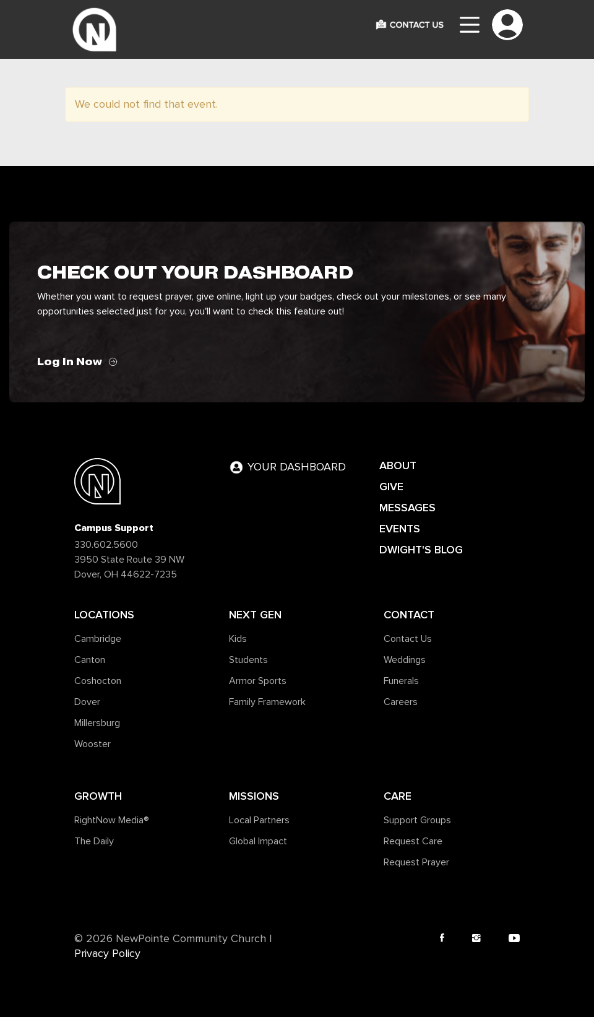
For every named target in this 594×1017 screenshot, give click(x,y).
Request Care (413, 841)
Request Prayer (416, 862)
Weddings (405, 660)
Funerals (401, 681)
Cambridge (97, 639)
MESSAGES (407, 507)
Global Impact (258, 841)
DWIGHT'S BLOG (421, 549)
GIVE (391, 486)
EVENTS (399, 528)
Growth (98, 796)
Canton (89, 660)
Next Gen (255, 614)
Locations (104, 614)
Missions (254, 796)
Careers (401, 702)
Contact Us (408, 639)
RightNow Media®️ (111, 820)
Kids (238, 639)
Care (397, 796)
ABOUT (397, 465)
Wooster (92, 744)
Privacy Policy (107, 953)
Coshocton (97, 681)
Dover (87, 702)
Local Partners (259, 820)
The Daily (94, 841)
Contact (409, 614)
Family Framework (267, 702)
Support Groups (417, 820)
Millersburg (97, 723)
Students (248, 660)
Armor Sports (257, 681)
